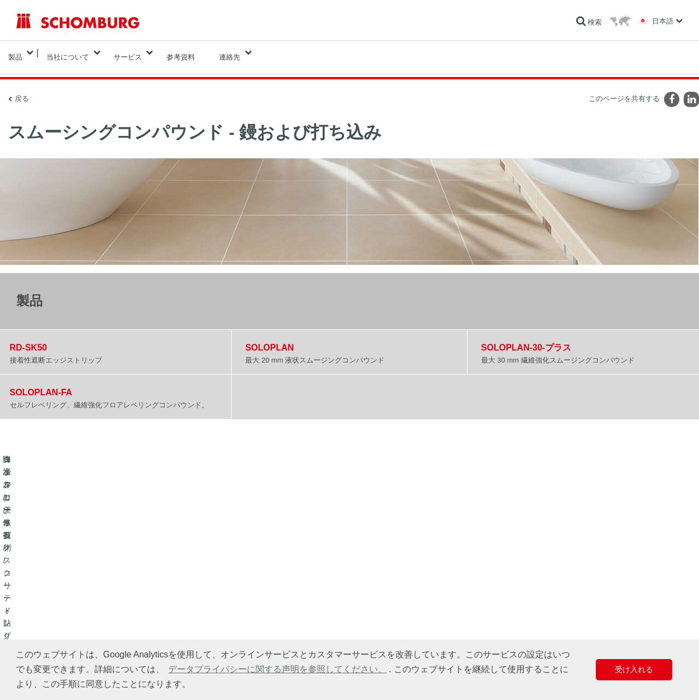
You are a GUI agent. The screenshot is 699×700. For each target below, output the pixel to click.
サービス (128, 53)
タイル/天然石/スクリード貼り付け (67, 605)
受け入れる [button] (634, 669)
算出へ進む (260, 588)
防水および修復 (39, 588)
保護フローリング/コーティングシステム (76, 621)
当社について (67, 53)
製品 (15, 53)
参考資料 (181, 53)
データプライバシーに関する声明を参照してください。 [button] (277, 669)
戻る (22, 90)
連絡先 (229, 53)
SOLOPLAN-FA (41, 383)
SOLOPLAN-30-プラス (526, 338)
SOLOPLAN (269, 338)
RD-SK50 (28, 338)
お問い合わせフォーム (277, 621)
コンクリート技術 (42, 638)
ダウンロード (263, 605)
